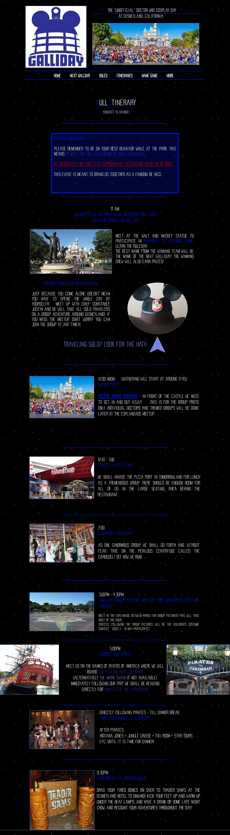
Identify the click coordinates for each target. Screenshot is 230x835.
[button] (124, 75)
